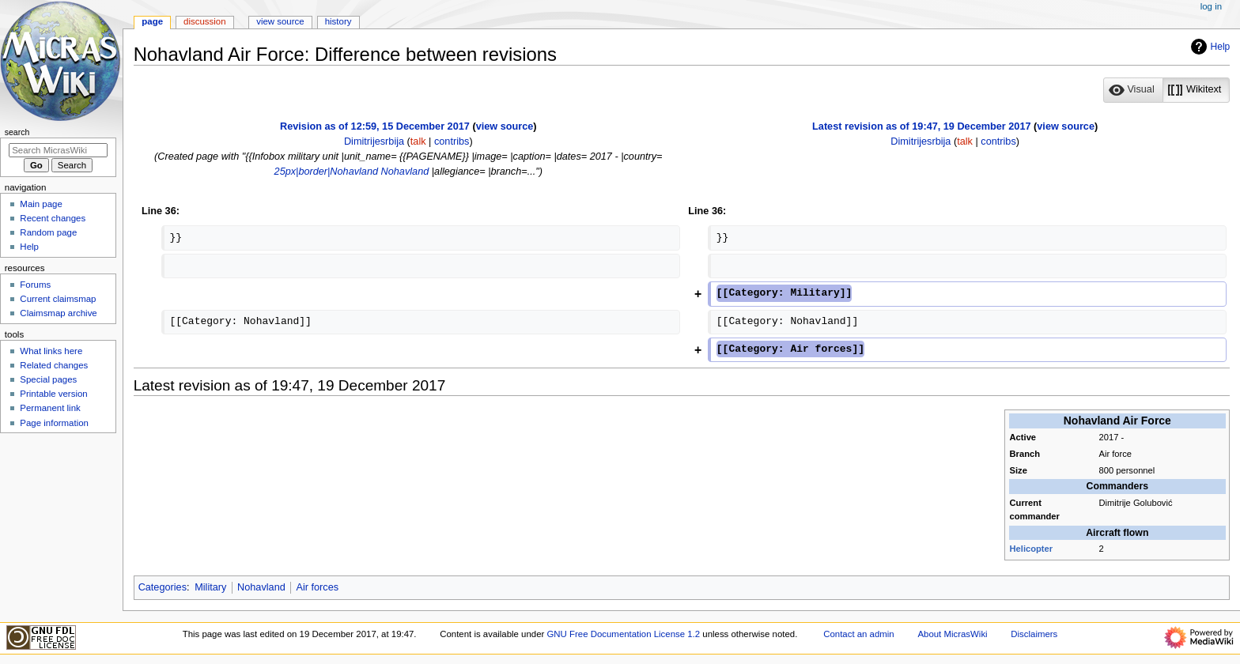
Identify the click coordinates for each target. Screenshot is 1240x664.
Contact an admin (858, 634)
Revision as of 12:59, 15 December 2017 (375, 126)
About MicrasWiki (952, 634)
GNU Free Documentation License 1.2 (623, 634)
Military (210, 587)
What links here (51, 351)
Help (1209, 47)
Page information (54, 423)
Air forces (317, 587)
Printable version (53, 393)
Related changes (54, 365)
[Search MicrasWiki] (58, 150)
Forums (35, 284)
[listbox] (1166, 90)
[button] (1133, 90)
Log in (1211, 6)
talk (418, 141)
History (338, 21)
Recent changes (52, 218)
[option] (1132, 89)
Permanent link (50, 408)
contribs (451, 141)
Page (152, 21)
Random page (48, 232)
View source (280, 21)
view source (505, 126)
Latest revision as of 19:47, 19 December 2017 (921, 126)
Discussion (204, 21)
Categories (162, 587)
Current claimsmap (58, 299)
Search (17, 132)
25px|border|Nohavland (326, 171)
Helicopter (1031, 548)
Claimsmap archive (58, 313)
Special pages (48, 379)
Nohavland (405, 171)
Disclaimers (1034, 634)
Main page (41, 204)
